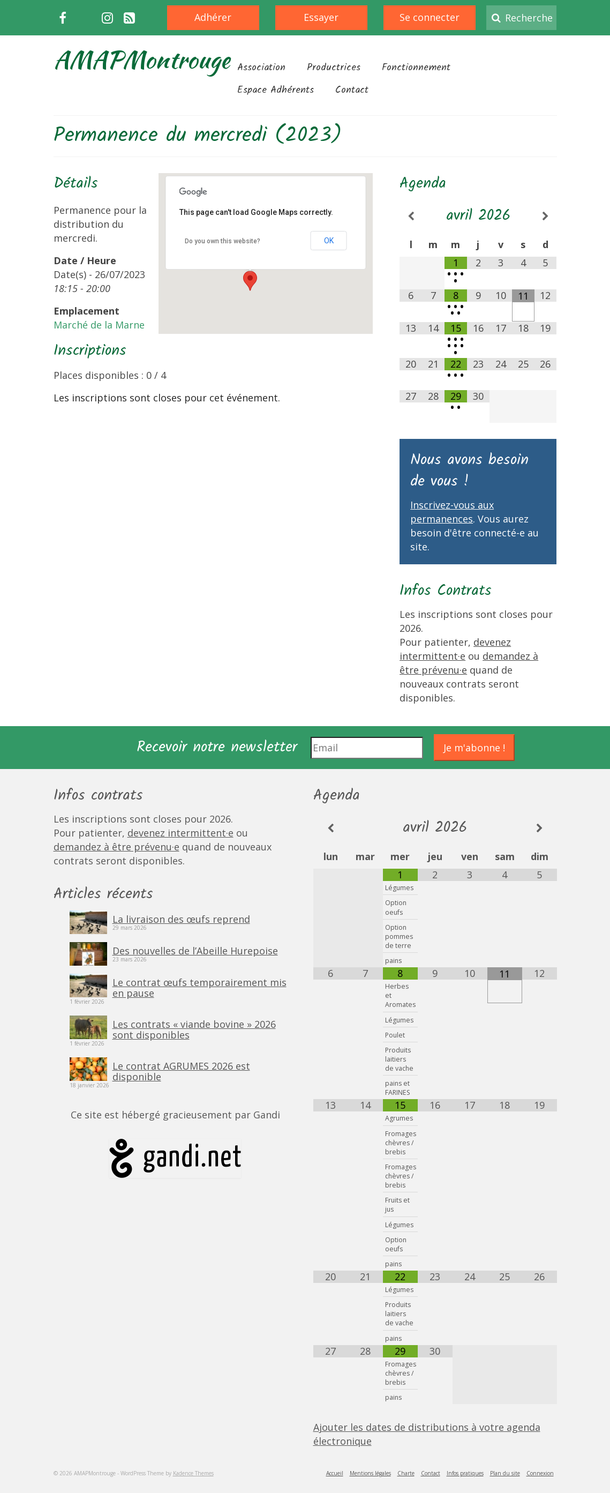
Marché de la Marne (99, 324)
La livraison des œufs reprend (181, 918)
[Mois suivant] (545, 216)
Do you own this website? (222, 241)
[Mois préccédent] (411, 216)
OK (329, 240)
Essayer (321, 17)
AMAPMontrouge (142, 59)
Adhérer (212, 17)
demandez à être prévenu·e (116, 846)
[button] (250, 281)
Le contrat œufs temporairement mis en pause (199, 987)
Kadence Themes (193, 1473)
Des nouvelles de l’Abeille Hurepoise (195, 950)
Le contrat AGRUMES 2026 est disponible (181, 1070)
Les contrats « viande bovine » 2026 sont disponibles (194, 1029)
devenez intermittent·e (180, 832)
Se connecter (430, 17)
